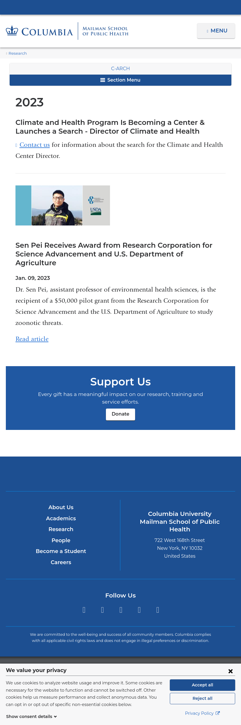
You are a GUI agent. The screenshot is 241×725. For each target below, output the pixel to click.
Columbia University (132, 659)
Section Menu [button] (120, 80)
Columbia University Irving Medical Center (120, 7)
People (60, 532)
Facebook (102, 601)
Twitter (84, 601)
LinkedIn (139, 601)
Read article (31, 330)
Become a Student (61, 542)
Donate (120, 405)
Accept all (202, 685)
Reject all (202, 698)
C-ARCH (120, 68)
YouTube (158, 601)
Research (16, 53)
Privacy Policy (202, 713)
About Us (61, 499)
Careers (61, 554)
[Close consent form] (230, 671)
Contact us (35, 145)
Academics (61, 510)
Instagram (121, 601)
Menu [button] (220, 31)
